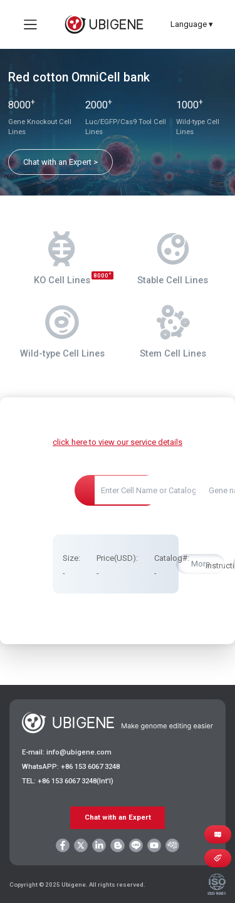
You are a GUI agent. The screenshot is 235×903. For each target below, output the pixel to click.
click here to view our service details (117, 442)
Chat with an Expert (118, 817)
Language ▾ (191, 24)
